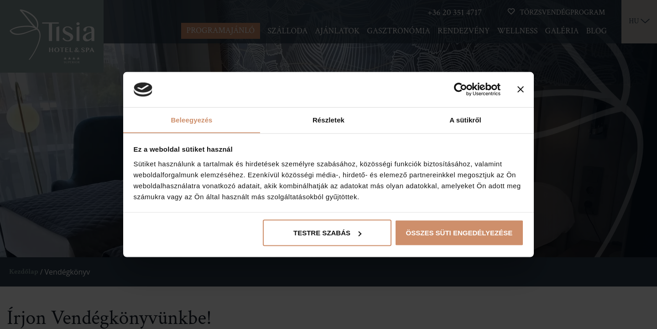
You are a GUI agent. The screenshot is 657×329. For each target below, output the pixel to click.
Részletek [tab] (328, 119)
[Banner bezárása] (520, 89)
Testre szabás (327, 233)
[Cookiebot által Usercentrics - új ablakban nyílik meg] (461, 89)
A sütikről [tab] (465, 119)
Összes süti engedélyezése (459, 233)
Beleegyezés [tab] (191, 119)
